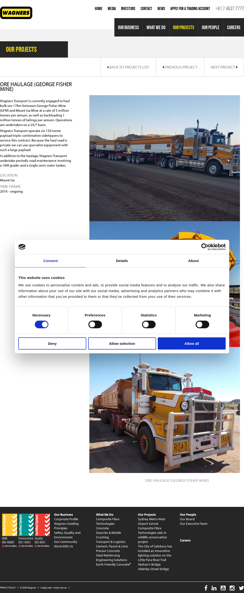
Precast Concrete (108, 551)
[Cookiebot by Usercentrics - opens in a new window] (205, 246)
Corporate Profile (66, 519)
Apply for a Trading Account (190, 8)
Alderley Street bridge (153, 569)
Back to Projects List (128, 66)
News (161, 8)
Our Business (128, 27)
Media (112, 8)
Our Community (65, 542)
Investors (128, 8)
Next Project (224, 66)
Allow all (191, 343)
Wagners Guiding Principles (66, 525)
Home (98, 8)
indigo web (46, 587)
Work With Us (63, 546)
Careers (233, 27)
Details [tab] (122, 260)
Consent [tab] (50, 260)
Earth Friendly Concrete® (113, 564)
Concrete (102, 528)
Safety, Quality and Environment (67, 534)
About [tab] (193, 260)
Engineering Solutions (111, 560)
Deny (52, 343)
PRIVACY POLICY (8, 587)
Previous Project (180, 66)
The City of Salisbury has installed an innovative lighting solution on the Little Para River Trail (155, 553)
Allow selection (122, 343)
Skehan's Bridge (149, 564)
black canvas (60, 587)
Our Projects (183, 27)
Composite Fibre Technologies (107, 521)
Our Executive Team (194, 523)
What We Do (156, 27)
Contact (146, 8)
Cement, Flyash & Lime (112, 546)
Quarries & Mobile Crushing (108, 534)
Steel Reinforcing (108, 555)
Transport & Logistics (111, 542)
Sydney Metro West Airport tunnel (151, 521)
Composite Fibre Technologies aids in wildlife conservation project (152, 535)
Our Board (187, 519)
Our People (210, 27)
